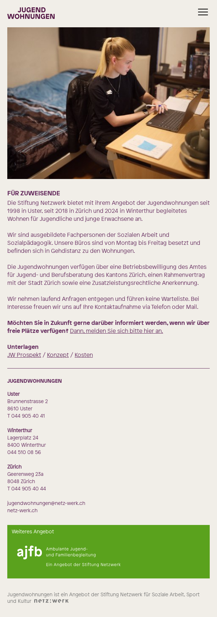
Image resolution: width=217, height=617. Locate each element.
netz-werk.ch (22, 510)
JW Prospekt (24, 355)
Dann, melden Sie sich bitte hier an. (116, 331)
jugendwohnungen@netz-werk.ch (46, 502)
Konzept (58, 355)
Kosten (84, 355)
